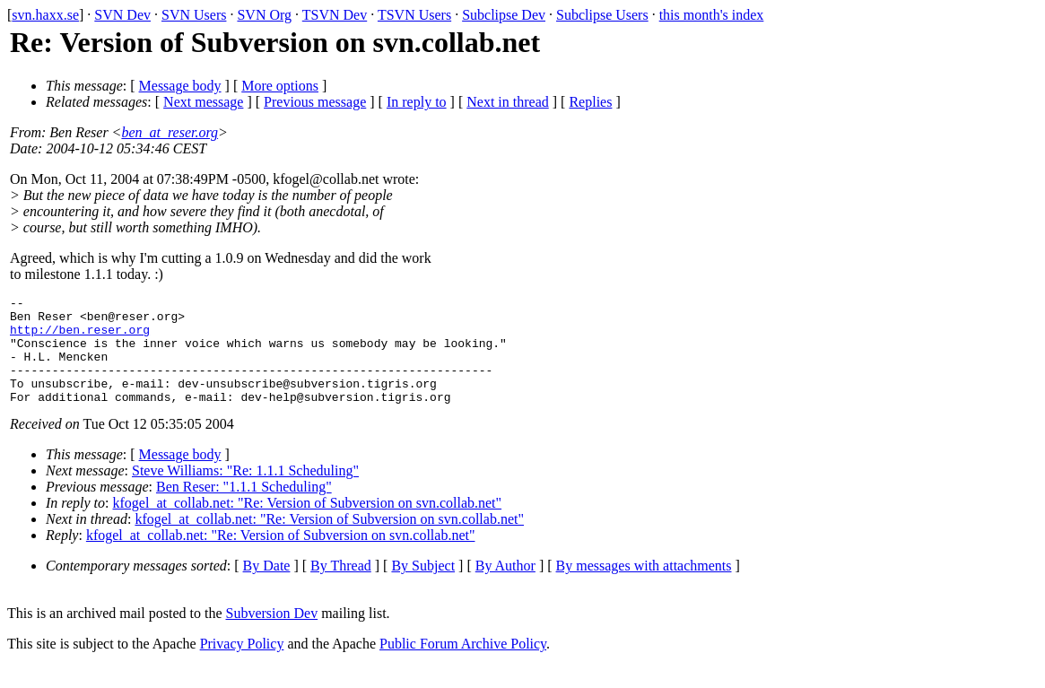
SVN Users (193, 14)
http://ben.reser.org (80, 337)
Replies (590, 101)
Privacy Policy (242, 665)
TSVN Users (414, 14)
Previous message (315, 101)
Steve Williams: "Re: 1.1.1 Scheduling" (245, 492)
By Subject (423, 587)
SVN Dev (122, 14)
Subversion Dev (272, 634)
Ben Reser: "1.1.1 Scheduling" (244, 508)
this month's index (711, 14)
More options (279, 85)
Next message (203, 101)
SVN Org (264, 14)
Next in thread (507, 101)
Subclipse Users (602, 14)
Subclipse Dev (503, 14)
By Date (267, 587)
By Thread (340, 587)
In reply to (417, 101)
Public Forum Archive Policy (462, 665)
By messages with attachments (644, 587)
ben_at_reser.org (169, 132)
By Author (505, 587)
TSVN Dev (334, 14)
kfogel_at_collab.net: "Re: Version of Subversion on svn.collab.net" (307, 524)
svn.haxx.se (45, 14)
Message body (180, 85)
